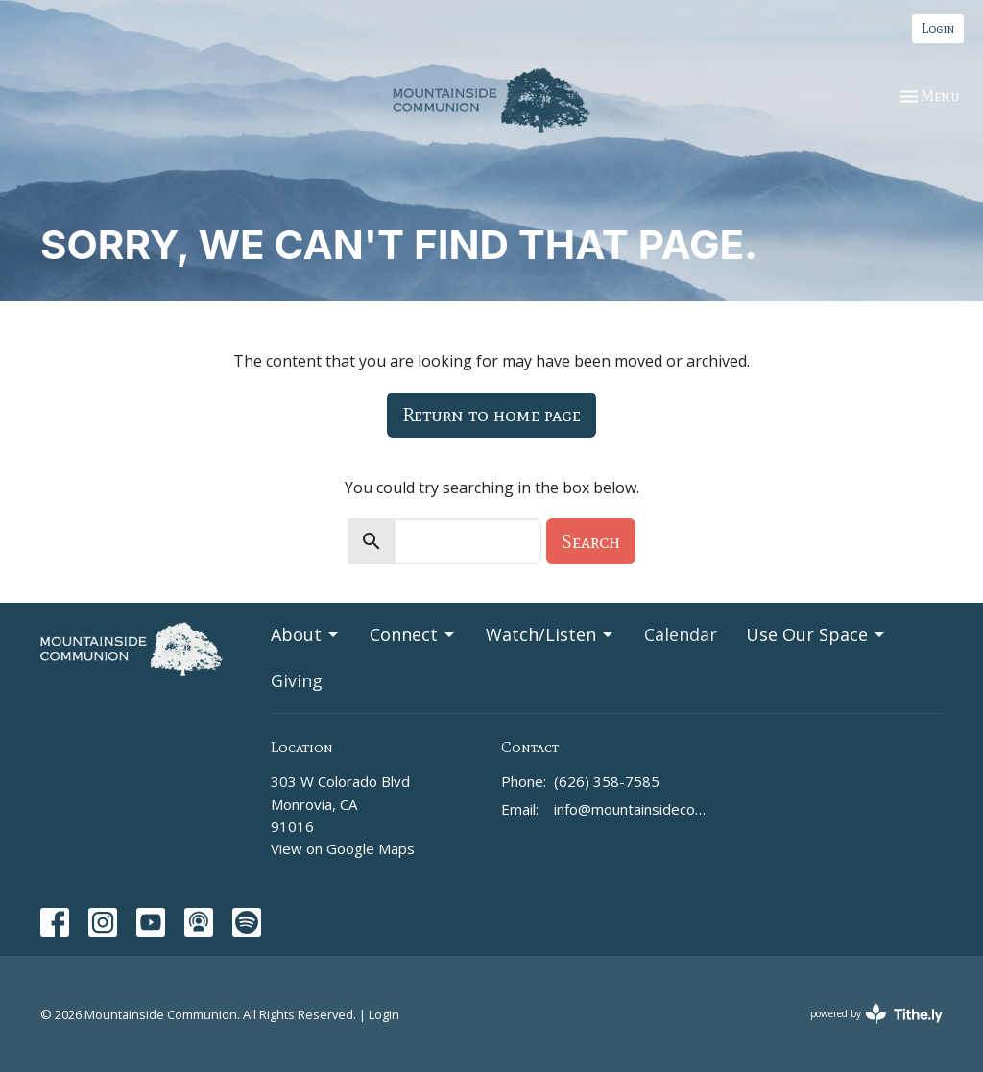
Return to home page (491, 414)
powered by (876, 1014)
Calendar (680, 634)
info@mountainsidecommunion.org (633, 809)
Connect (413, 634)
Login (938, 28)
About (306, 634)
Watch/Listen (550, 634)
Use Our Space (816, 634)
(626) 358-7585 (606, 781)
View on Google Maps (343, 848)
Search (591, 541)
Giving (297, 680)
